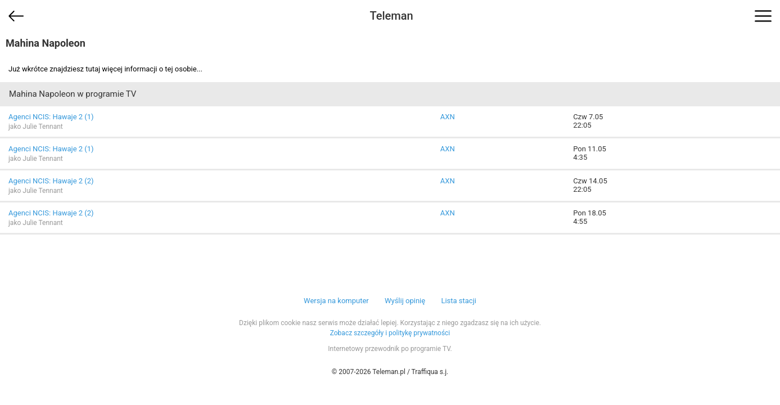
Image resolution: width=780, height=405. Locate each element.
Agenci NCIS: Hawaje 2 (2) (51, 181)
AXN (447, 116)
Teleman (391, 15)
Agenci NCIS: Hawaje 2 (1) (51, 116)
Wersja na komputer (336, 300)
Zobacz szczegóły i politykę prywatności (390, 333)
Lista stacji (458, 300)
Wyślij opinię (405, 300)
